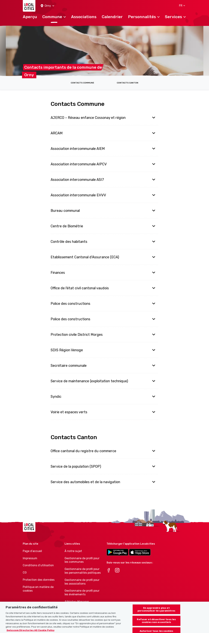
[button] (47, 6)
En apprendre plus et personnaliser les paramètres (156, 612)
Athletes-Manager (77, 601)
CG (25, 572)
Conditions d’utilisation (38, 565)
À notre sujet (73, 551)
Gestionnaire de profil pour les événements (82, 592)
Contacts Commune (82, 83)
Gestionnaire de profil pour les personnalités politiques (83, 570)
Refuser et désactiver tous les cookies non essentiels (156, 623)
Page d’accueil (32, 551)
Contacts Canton (127, 83)
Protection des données (38, 579)
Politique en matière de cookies (38, 588)
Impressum (30, 558)
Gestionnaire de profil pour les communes (82, 560)
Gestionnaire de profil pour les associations (82, 581)
